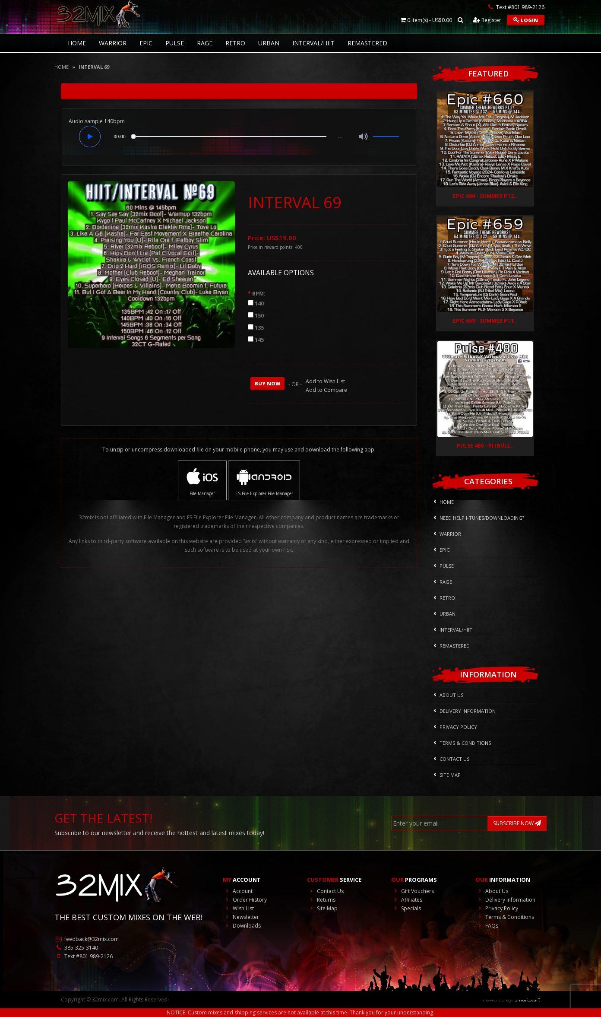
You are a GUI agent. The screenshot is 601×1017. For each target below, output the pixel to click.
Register (487, 20)
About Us (451, 695)
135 (259, 327)
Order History (245, 899)
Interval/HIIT (313, 43)
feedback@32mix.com (86, 939)
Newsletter (241, 917)
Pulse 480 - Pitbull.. (485, 445)
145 (259, 339)
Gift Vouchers (412, 891)
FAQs (486, 925)
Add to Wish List (325, 381)
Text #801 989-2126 (83, 956)
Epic (145, 43)
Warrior (113, 43)
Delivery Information (468, 711)
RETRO (235, 43)
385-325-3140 (76, 947)
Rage (204, 43)
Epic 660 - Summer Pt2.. (485, 196)
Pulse (174, 43)
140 (259, 303)
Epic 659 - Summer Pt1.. (485, 320)
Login (525, 20)
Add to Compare (326, 390)
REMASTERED (367, 43)
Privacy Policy (458, 727)
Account (238, 891)
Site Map (450, 775)
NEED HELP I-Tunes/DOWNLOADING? (482, 518)
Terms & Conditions (465, 743)
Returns (321, 899)
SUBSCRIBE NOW (517, 823)
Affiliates (406, 899)
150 (259, 315)
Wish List (238, 908)
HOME (77, 43)
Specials (406, 908)
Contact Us (454, 759)
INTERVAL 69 (94, 67)
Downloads (242, 925)
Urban (268, 43)
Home (61, 67)
